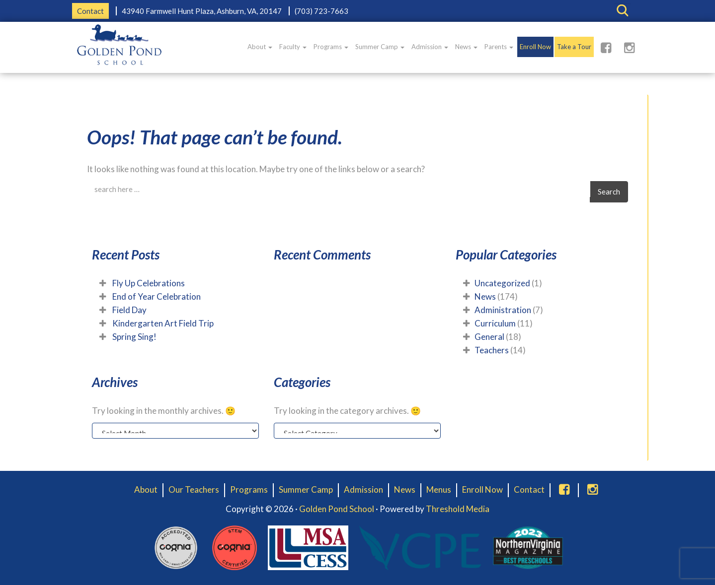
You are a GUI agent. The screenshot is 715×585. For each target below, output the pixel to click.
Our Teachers (193, 489)
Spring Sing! (134, 336)
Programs (331, 47)
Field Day (129, 310)
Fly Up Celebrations (148, 283)
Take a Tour (574, 47)
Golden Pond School (336, 509)
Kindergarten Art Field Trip (163, 323)
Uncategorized (502, 283)
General (489, 336)
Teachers (492, 350)
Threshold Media (457, 509)
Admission (429, 47)
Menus (438, 489)
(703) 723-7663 (321, 10)
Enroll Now (535, 47)
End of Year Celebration (156, 296)
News (466, 47)
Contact (90, 10)
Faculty (293, 47)
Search (609, 191)
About (259, 47)
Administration (503, 310)
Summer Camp (379, 47)
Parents (498, 47)
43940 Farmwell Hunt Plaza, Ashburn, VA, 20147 (202, 10)
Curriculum (495, 323)
